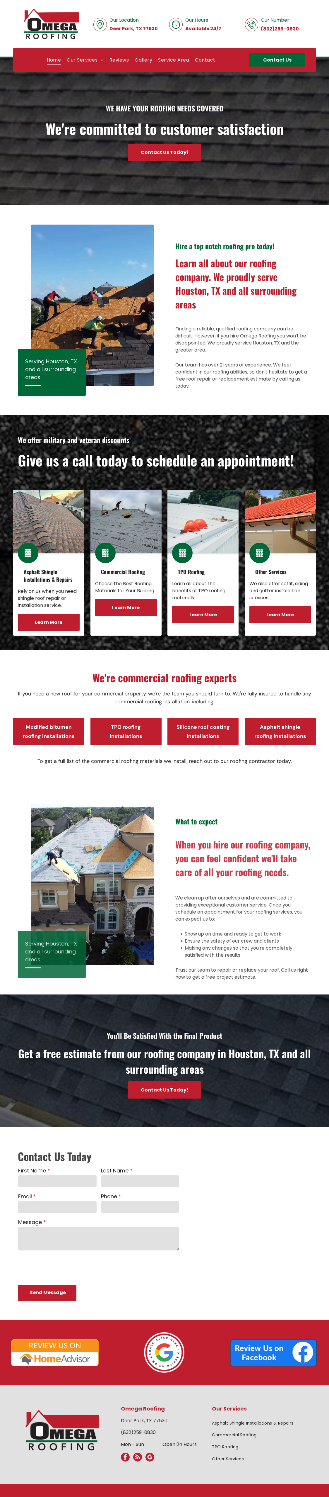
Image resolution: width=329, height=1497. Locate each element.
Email (25, 1196)
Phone (109, 1196)
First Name (32, 1170)
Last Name (114, 1170)
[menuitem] (54, 60)
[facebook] (125, 1458)
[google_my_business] (149, 1458)
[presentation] (62, 1267)
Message (30, 1222)
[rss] (137, 1458)
